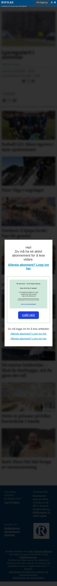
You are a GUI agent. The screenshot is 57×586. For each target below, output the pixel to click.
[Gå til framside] (7, 2)
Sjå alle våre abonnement (28, 304)
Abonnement (12, 531)
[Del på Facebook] (24, 81)
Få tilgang (42, 2)
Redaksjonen (12, 528)
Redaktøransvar (28, 557)
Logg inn (52, 2)
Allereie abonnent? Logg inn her (28, 333)
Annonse (9, 535)
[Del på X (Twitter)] (28, 81)
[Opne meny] (55, 2)
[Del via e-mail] (33, 81)
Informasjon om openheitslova (29, 577)
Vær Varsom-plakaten (40, 551)
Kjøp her (28, 315)
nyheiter (9, 94)
